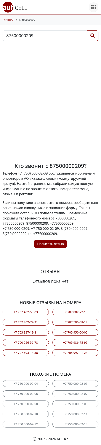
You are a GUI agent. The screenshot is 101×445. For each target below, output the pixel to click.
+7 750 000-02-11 (75, 414)
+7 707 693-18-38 (26, 353)
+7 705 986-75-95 (75, 342)
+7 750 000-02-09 (75, 404)
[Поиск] (92, 35)
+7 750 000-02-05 (75, 383)
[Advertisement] (50, 101)
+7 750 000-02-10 (26, 414)
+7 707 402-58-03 (26, 312)
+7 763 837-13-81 (26, 332)
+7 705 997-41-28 (75, 353)
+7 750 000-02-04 (26, 383)
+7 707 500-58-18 (75, 322)
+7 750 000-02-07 (75, 394)
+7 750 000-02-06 (26, 394)
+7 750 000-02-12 (26, 424)
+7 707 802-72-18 (75, 312)
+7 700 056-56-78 (26, 342)
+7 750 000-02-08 (26, 404)
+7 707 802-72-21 (26, 322)
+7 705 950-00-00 (75, 332)
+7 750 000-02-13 (75, 424)
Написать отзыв (50, 244)
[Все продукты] (93, 7)
